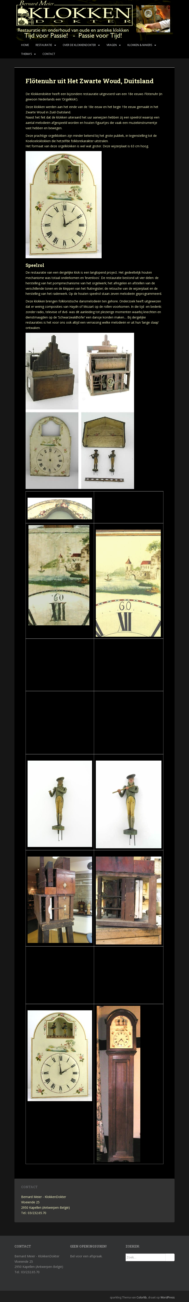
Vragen (112, 45)
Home (25, 45)
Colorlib (142, 1297)
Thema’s (26, 54)
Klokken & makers (139, 45)
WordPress (168, 1297)
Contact (48, 54)
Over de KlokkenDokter (79, 45)
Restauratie (44, 45)
